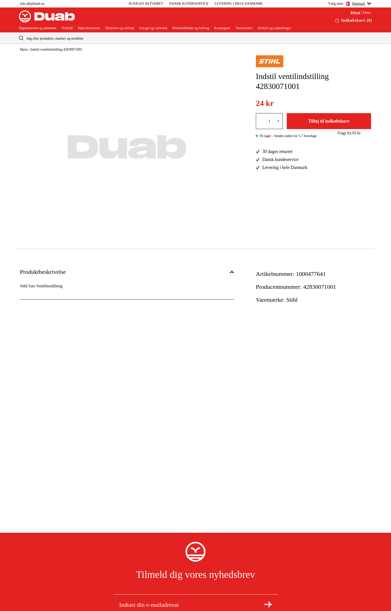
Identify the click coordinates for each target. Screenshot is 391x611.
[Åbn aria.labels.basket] (353, 20)
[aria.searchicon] (21, 38)
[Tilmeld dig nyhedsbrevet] (268, 604)
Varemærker (243, 28)
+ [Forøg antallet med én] (278, 121)
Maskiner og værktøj (119, 28)
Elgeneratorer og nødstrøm (37, 28)
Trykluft (67, 28)
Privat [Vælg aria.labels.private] (355, 12)
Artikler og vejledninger (274, 28)
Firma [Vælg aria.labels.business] (367, 12)
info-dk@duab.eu (32, 3)
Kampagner (222, 28)
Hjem (24, 49)
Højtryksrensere (89, 28)
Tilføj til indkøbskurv (329, 121)
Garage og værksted (153, 28)
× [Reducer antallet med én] (260, 121)
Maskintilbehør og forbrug (190, 28)
